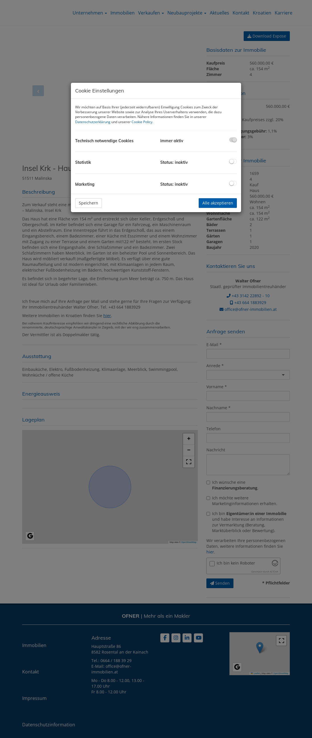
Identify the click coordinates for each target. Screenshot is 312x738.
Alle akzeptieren (217, 203)
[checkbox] (233, 139)
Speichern (88, 203)
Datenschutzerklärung (92, 121)
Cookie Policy (142, 121)
